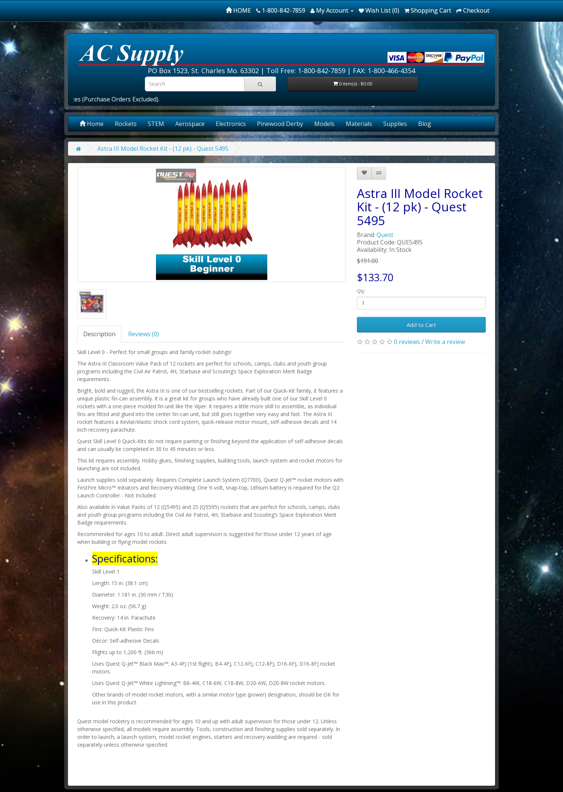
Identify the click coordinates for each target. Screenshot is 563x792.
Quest (385, 235)
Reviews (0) (143, 334)
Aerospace (190, 124)
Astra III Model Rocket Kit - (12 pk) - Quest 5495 (162, 149)
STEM (156, 124)
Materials (359, 124)
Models (324, 124)
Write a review (445, 342)
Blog (424, 124)
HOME (238, 10)
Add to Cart (421, 324)
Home (91, 124)
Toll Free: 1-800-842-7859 (305, 70)
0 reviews (407, 342)
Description (99, 334)
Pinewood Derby (280, 124)
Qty (360, 291)
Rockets (126, 124)
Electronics (231, 124)
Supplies (395, 124)
